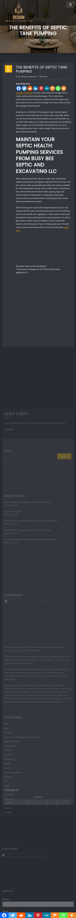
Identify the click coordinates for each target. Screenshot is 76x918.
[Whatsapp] (58, 88)
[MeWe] (46, 88)
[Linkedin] (35, 88)
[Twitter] (24, 88)
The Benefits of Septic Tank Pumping (42, 39)
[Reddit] (29, 88)
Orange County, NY (24, 92)
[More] (63, 88)
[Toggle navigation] (70, 4)
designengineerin (27, 76)
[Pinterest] (41, 88)
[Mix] (52, 88)
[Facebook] (18, 88)
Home (20, 39)
